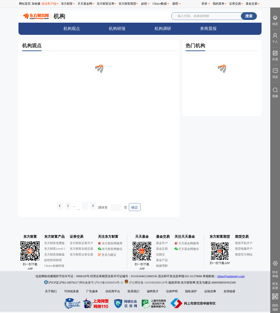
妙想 (144, 3)
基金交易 (251, 3)
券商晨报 (208, 28)
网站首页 (25, 3)
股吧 (175, 3)
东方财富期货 (127, 3)
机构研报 (117, 28)
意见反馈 (275, 286)
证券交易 (235, 3)
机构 (59, 16)
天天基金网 (85, 3)
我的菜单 (218, 3)
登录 (204, 3)
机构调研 (163, 28)
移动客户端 (49, 3)
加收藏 (36, 3)
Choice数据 (160, 3)
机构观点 (71, 28)
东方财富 (67, 3)
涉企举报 (275, 274)
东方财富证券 (105, 3)
